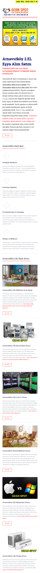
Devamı (7, 313)
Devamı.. (7, 135)
